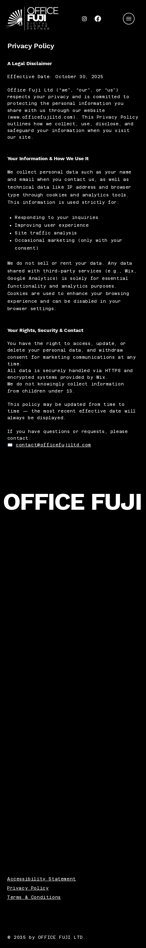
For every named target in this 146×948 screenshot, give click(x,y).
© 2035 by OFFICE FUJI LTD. (48, 937)
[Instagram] (84, 18)
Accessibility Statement (41, 879)
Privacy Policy (28, 888)
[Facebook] (98, 18)
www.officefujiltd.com (41, 117)
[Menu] (129, 19)
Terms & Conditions (34, 897)
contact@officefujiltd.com (53, 444)
